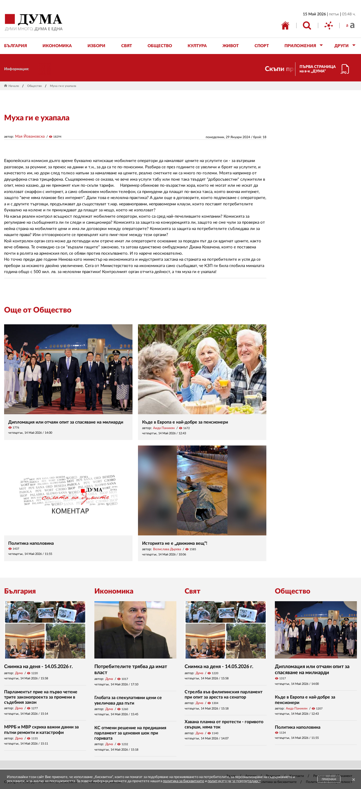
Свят (193, 591)
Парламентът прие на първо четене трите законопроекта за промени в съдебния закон (40, 697)
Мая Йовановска (30, 136)
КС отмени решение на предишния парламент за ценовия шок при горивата (130, 733)
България (20, 591)
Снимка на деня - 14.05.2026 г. (38, 666)
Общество (34, 85)
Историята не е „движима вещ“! (174, 543)
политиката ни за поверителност (234, 781)
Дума (19, 673)
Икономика (113, 591)
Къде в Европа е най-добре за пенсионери (185, 422)
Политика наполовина (31, 543)
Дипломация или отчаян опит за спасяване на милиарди (65, 422)
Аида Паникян (164, 428)
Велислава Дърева (167, 549)
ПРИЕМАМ (329, 779)
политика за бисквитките (183, 781)
